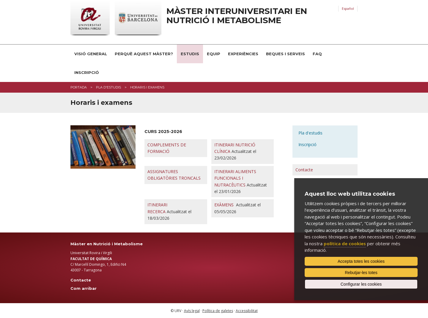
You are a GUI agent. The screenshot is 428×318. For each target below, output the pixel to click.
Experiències (243, 53)
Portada (78, 87)
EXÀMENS (224, 205)
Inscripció (86, 72)
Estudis (190, 53)
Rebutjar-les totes (361, 272)
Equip (213, 53)
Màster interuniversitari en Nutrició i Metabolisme (236, 16)
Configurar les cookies (361, 284)
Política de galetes (217, 310)
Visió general (90, 53)
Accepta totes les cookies (361, 261)
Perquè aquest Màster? (144, 53)
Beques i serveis (285, 53)
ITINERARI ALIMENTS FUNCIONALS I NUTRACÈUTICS (235, 178)
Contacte (304, 170)
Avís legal (192, 310)
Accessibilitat (247, 310)
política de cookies (345, 243)
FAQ (317, 53)
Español (348, 8)
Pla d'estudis (108, 87)
